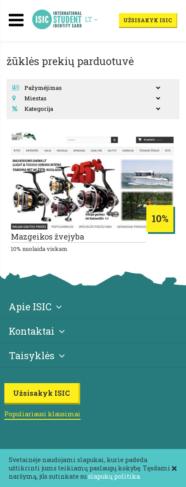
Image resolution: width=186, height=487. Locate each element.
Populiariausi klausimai (42, 414)
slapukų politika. (114, 476)
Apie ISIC (35, 306)
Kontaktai (37, 331)
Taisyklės (37, 355)
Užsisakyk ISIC (147, 20)
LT (91, 19)
